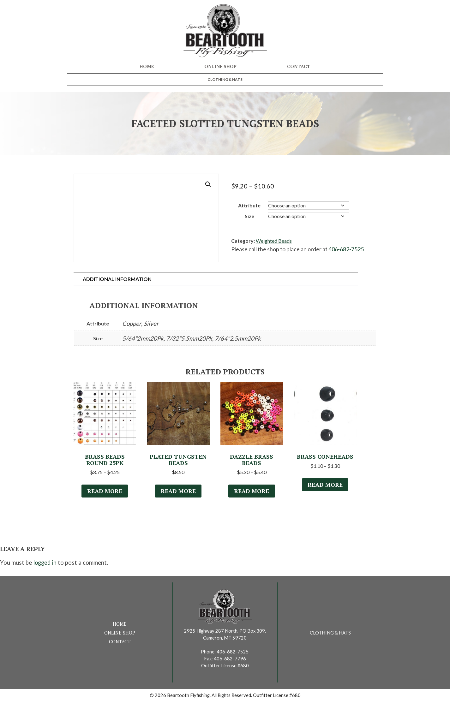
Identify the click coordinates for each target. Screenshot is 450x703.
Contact (298, 66)
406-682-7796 (230, 659)
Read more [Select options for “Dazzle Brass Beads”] (252, 492)
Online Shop (220, 66)
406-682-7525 (346, 249)
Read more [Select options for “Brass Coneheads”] (325, 485)
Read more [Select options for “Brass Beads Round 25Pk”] (105, 492)
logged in (45, 563)
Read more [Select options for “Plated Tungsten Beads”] (178, 492)
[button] (208, 184)
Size (249, 216)
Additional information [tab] (117, 279)
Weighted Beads (274, 241)
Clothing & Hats (225, 79)
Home (147, 66)
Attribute (249, 205)
